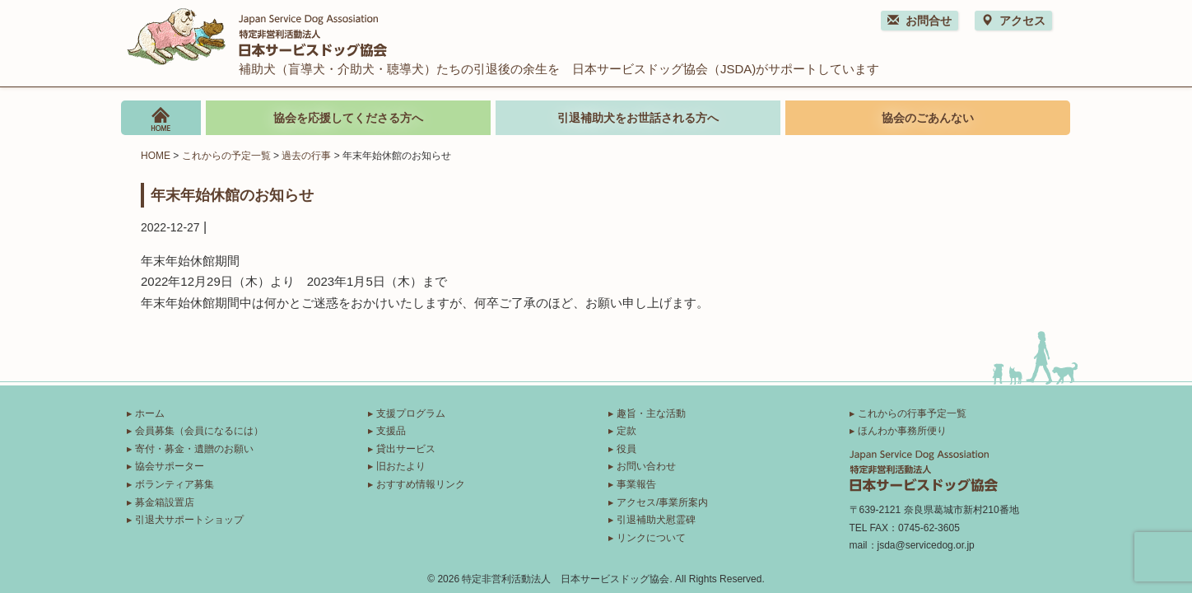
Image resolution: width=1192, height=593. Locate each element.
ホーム (150, 413)
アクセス (1013, 20)
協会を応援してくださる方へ (348, 117)
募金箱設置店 (164, 502)
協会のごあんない (928, 117)
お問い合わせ (646, 466)
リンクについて (651, 538)
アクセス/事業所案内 (662, 502)
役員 (626, 449)
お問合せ (919, 20)
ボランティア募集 (174, 484)
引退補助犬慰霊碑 (656, 519)
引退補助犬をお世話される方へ (638, 117)
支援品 (391, 431)
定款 (626, 431)
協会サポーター (169, 466)
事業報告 (636, 484)
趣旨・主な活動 (651, 413)
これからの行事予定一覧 (912, 413)
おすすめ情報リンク (420, 484)
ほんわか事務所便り (902, 431)
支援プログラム (410, 413)
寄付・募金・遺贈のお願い (194, 449)
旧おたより (401, 466)
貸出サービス (405, 449)
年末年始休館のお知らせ (232, 194)
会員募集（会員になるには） (199, 431)
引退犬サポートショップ (189, 519)
